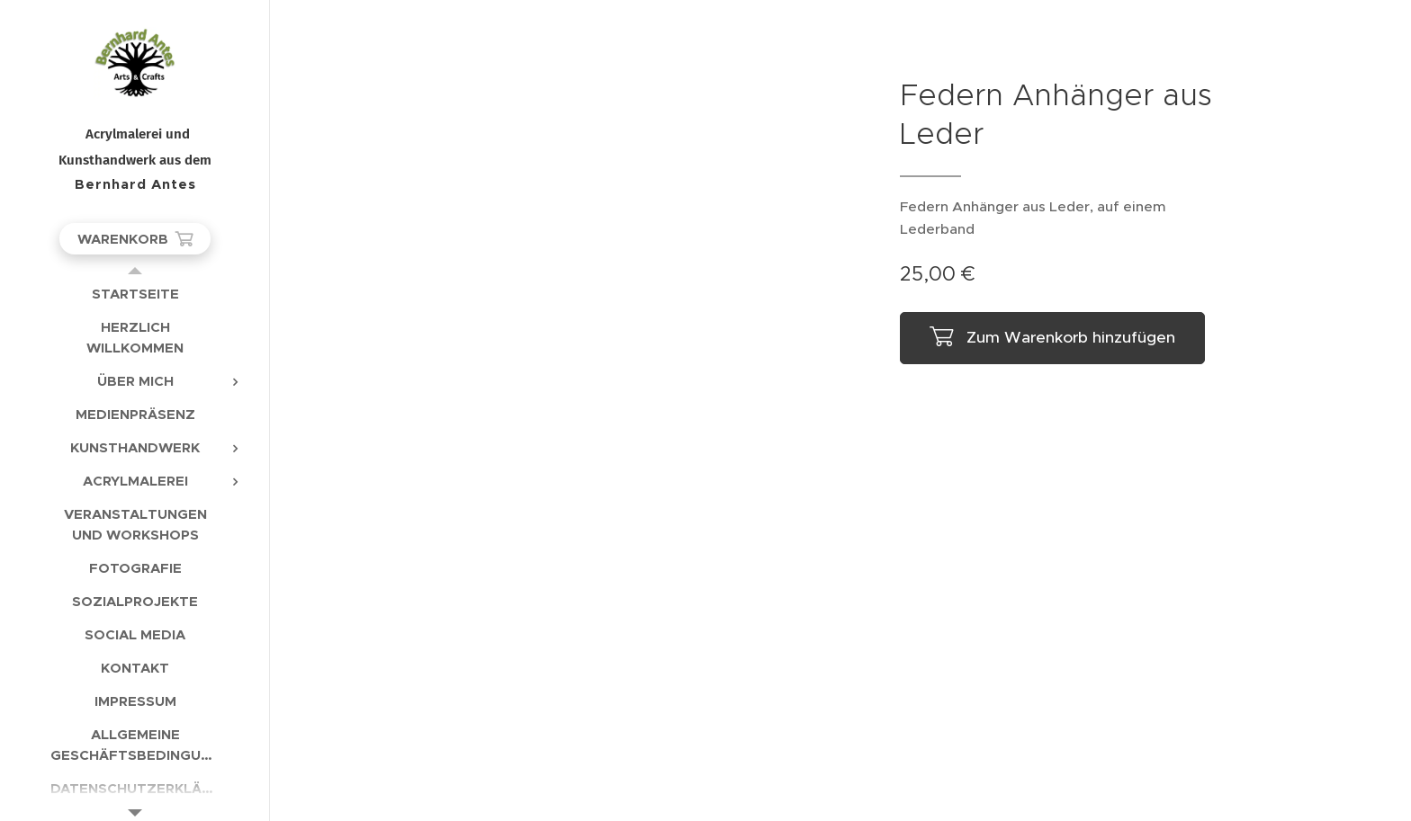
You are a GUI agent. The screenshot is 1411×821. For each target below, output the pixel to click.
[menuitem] (135, 293)
